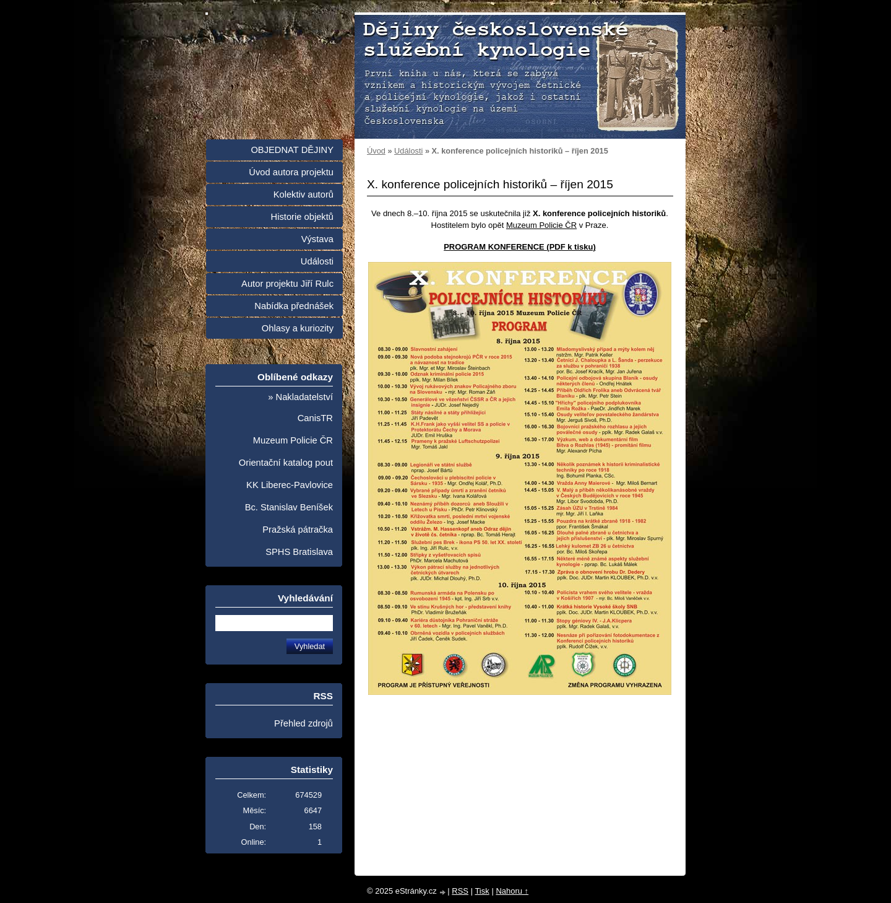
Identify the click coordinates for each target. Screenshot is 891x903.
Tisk (482, 891)
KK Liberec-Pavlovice (289, 485)
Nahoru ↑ (512, 891)
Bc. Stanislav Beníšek (289, 507)
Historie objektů (302, 217)
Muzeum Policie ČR (541, 225)
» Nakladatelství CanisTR (300, 407)
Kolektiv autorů (303, 194)
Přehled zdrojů (303, 723)
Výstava (317, 239)
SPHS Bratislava (299, 552)
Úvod (376, 150)
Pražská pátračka (297, 529)
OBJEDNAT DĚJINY (292, 150)
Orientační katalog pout (286, 463)
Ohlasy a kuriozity (298, 328)
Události (408, 150)
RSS (460, 891)
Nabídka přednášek (294, 306)
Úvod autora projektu (291, 172)
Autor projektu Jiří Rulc (287, 284)
